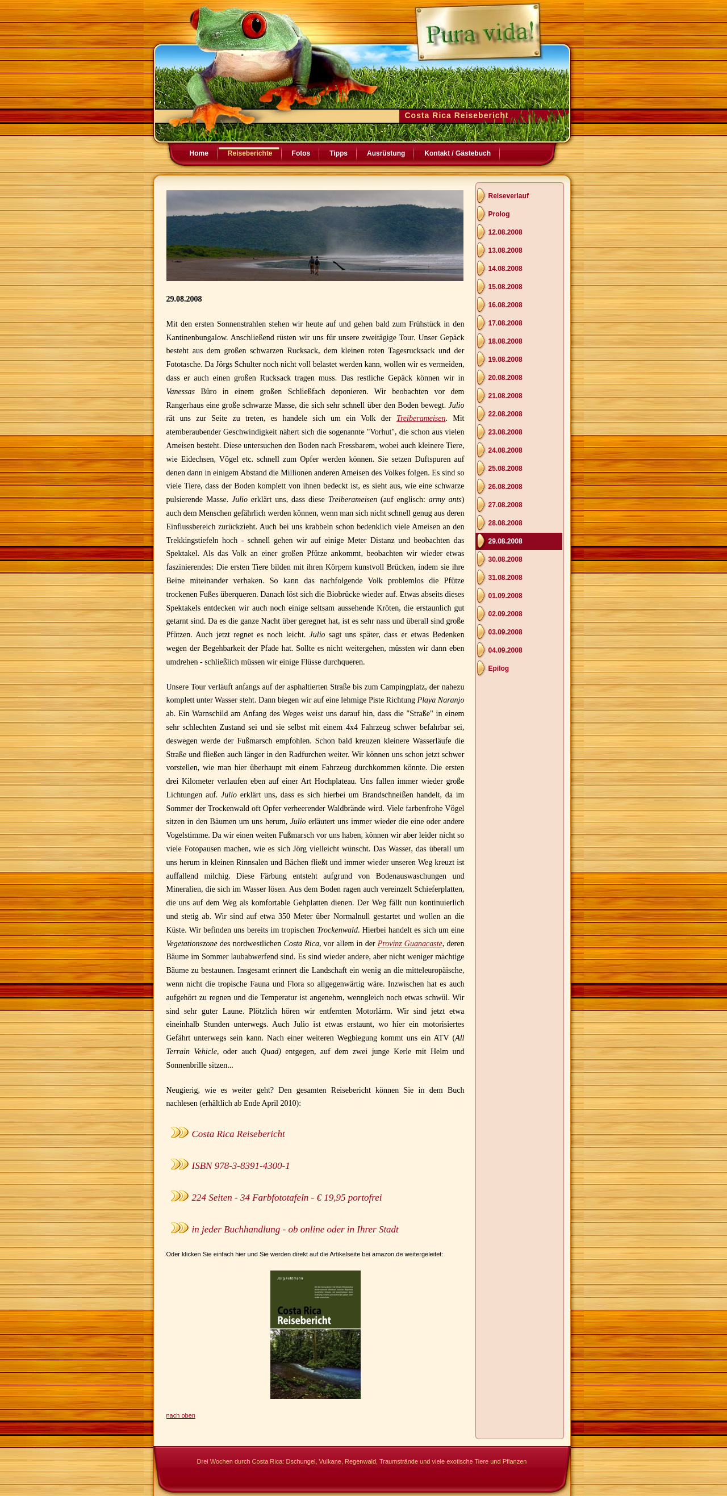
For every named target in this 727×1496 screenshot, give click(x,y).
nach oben (180, 1415)
